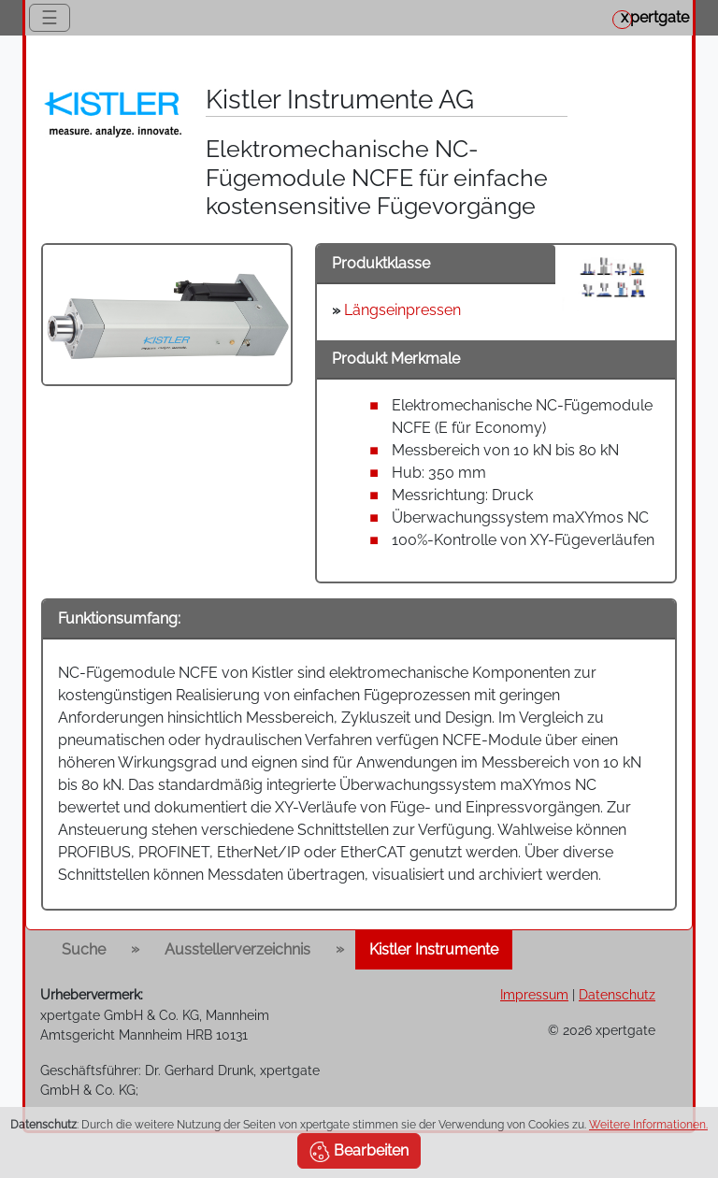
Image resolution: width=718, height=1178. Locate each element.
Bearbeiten (359, 1152)
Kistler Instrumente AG (340, 99)
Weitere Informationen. (648, 1124)
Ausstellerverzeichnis (237, 949)
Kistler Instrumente (433, 949)
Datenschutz (617, 994)
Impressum (534, 994)
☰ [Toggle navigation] (49, 18)
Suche (84, 949)
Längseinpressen (402, 310)
